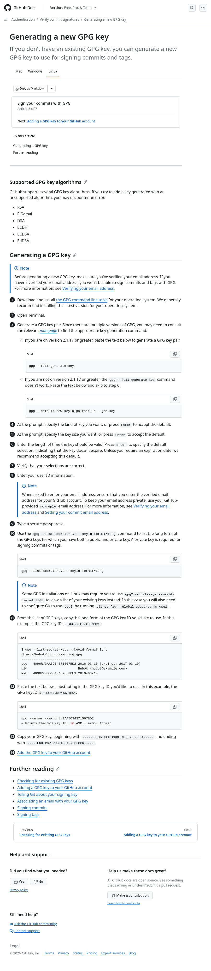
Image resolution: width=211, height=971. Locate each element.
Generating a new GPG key (105, 19)
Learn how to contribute (123, 903)
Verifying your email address (88, 288)
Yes (19, 881)
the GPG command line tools (81, 299)
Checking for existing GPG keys (45, 781)
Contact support (25, 931)
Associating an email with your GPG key (52, 801)
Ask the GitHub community (33, 924)
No (38, 881)
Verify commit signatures (59, 19)
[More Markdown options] (51, 88)
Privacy (63, 953)
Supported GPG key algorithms (48, 182)
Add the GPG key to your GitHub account (53, 752)
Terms (49, 953)
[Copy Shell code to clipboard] (175, 354)
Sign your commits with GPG (44, 103)
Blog (132, 953)
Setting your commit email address (76, 512)
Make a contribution (130, 895)
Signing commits (32, 807)
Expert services (113, 953)
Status (78, 953)
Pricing (92, 953)
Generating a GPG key (43, 255)
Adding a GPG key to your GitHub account (61, 121)
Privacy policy (19, 890)
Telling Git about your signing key (47, 794)
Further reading (35, 768)
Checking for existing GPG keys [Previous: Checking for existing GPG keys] (44, 834)
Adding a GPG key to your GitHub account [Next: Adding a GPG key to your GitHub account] (158, 834)
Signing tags (28, 814)
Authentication (23, 19)
